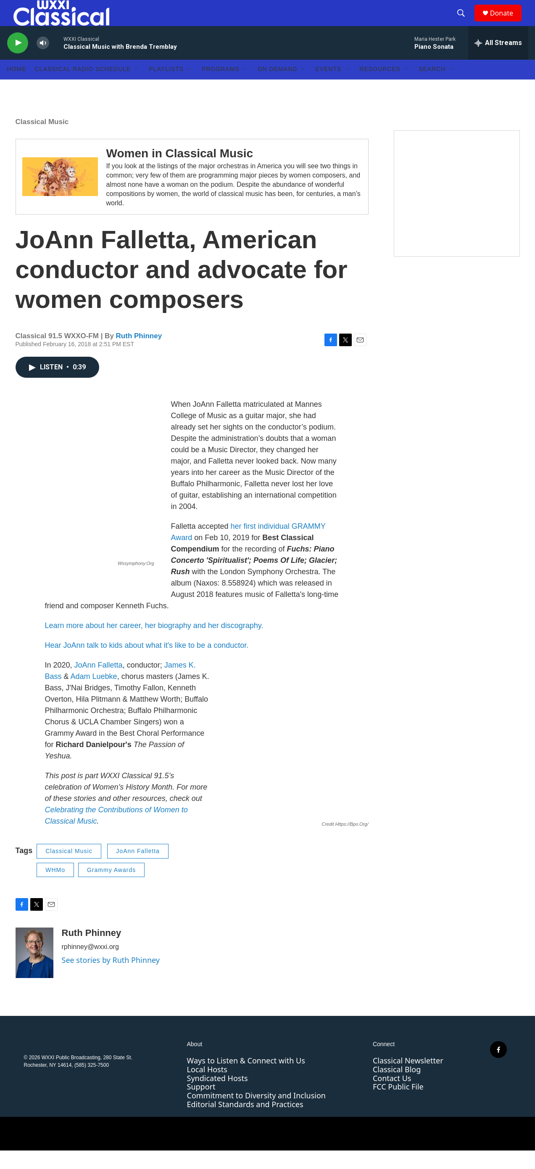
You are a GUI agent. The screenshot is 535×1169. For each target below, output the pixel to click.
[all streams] (498, 61)
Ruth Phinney (139, 354)
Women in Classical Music (179, 171)
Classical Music (42, 140)
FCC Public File (398, 1105)
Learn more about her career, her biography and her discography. (154, 644)
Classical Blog (397, 1087)
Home (16, 87)
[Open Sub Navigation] (137, 87)
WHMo (55, 888)
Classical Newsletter (408, 1079)
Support (201, 1105)
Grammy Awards (111, 888)
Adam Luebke (94, 695)
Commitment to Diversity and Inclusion (256, 1113)
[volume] (43, 61)
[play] (17, 61)
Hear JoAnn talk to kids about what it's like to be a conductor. (147, 664)
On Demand (278, 87)
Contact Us (392, 1096)
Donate (507, 22)
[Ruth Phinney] (34, 971)
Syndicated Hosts (217, 1096)
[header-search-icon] (465, 22)
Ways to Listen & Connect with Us (246, 1079)
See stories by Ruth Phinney (111, 978)
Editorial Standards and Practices (245, 1122)
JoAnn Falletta (98, 683)
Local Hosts (207, 1087)
